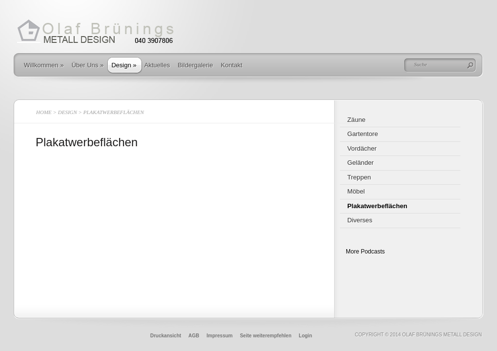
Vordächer (362, 148)
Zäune (356, 119)
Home (44, 112)
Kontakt (231, 65)
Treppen (359, 177)
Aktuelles (157, 65)
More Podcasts (365, 251)
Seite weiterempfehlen (266, 335)
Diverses (359, 220)
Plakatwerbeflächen (377, 206)
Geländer (360, 162)
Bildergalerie (195, 65)
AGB (193, 335)
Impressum (220, 335)
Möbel (356, 191)
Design (123, 65)
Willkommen (44, 65)
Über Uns (88, 65)
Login (305, 335)
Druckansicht (165, 335)
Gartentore (362, 133)
